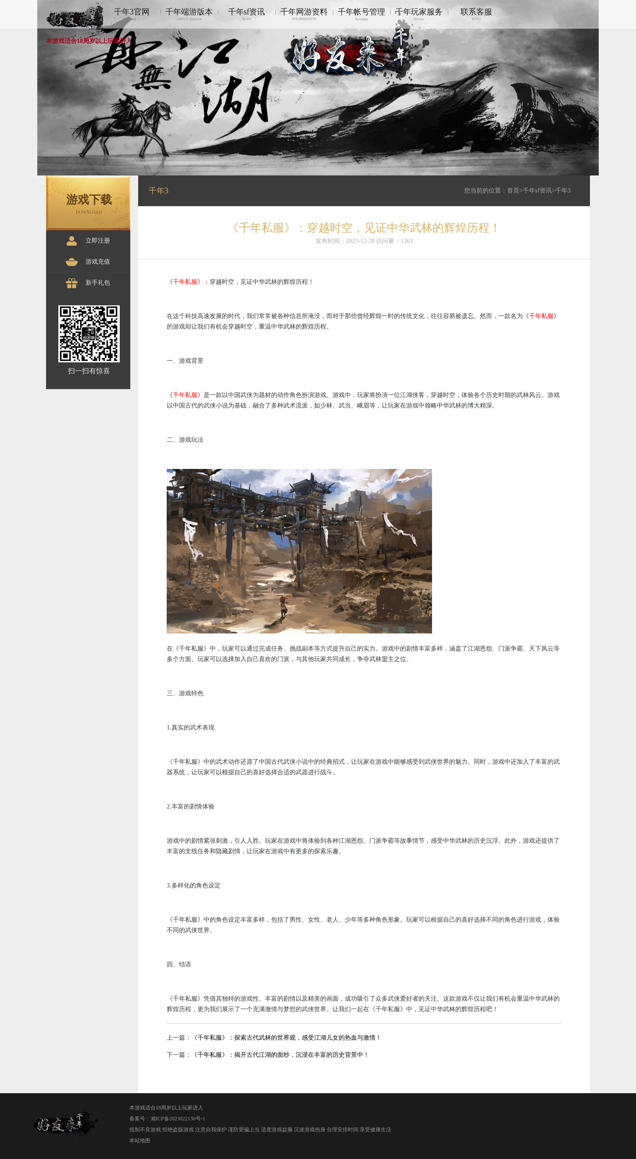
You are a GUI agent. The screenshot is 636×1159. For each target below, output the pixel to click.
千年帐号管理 (361, 14)
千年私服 (185, 282)
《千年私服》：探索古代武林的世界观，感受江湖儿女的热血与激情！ (286, 1037)
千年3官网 (131, 14)
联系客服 (476, 14)
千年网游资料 (303, 14)
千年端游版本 (189, 14)
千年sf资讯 (246, 14)
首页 (513, 190)
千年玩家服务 (418, 14)
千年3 (563, 190)
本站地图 (139, 1141)
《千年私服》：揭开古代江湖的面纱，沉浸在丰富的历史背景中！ (280, 1055)
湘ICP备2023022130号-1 (177, 1119)
